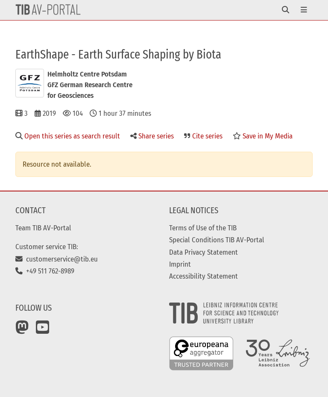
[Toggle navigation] (285, 10)
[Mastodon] (22, 330)
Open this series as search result (67, 136)
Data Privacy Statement (203, 252)
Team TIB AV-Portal (43, 227)
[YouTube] (43, 330)
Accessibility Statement (203, 276)
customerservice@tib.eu (56, 259)
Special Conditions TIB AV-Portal (216, 239)
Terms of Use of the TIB (203, 227)
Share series (152, 136)
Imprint (180, 264)
